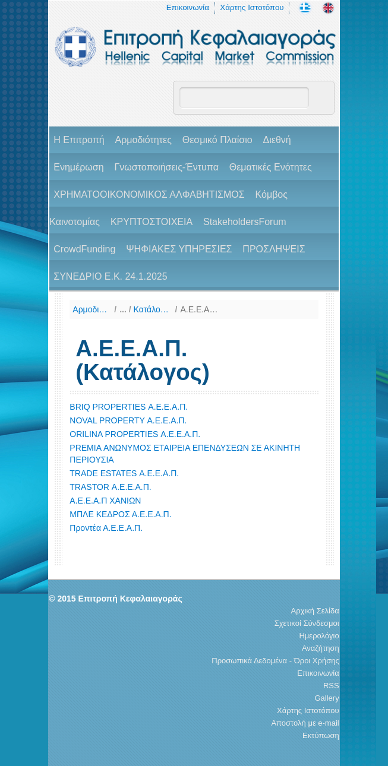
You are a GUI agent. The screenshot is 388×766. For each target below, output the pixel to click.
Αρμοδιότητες (143, 140)
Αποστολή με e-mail (305, 722)
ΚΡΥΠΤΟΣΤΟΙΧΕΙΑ (152, 222)
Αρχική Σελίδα (315, 610)
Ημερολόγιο (319, 635)
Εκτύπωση (320, 735)
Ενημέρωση (78, 167)
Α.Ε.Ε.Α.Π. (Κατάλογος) (199, 309)
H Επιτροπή (78, 140)
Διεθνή (277, 140)
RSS (331, 685)
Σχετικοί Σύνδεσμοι (307, 623)
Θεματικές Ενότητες (270, 167)
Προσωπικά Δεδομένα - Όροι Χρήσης (275, 660)
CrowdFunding (84, 249)
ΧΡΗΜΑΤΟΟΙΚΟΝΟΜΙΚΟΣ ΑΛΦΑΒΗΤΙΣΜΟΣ (148, 194)
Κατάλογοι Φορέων (153, 309)
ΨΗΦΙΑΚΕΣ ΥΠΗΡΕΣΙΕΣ (179, 249)
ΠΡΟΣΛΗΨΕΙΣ (273, 249)
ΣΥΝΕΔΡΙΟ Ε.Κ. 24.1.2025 (110, 276)
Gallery (327, 698)
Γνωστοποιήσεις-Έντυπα (166, 167)
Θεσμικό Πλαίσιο (217, 140)
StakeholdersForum (244, 222)
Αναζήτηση (320, 648)
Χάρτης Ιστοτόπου (251, 7)
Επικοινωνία (187, 7)
